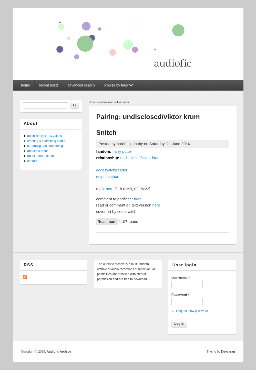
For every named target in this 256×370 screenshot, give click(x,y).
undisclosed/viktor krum (140, 158)
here (110, 189)
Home (92, 102)
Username (180, 278)
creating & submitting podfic (46, 141)
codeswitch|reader (111, 170)
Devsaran (228, 351)
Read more (107, 221)
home (25, 85)
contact (32, 161)
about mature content (41, 156)
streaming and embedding (45, 146)
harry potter (122, 151)
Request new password (192, 311)
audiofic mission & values (44, 136)
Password (180, 295)
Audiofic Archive (59, 351)
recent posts (48, 85)
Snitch (106, 132)
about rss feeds (37, 151)
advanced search (81, 85)
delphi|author (107, 176)
